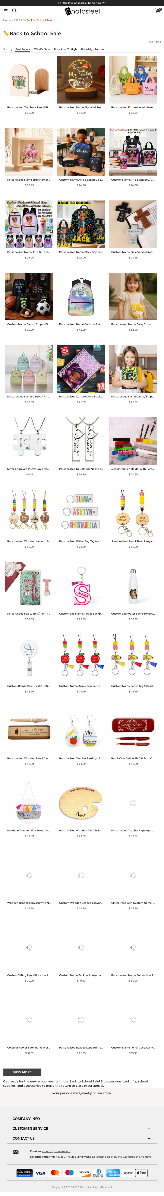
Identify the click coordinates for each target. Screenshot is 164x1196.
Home (7, 20)
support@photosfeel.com (56, 1151)
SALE (17, 20)
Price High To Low (92, 49)
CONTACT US (24, 1138)
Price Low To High (65, 49)
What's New (42, 49)
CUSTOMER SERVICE (30, 1129)
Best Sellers (22, 49)
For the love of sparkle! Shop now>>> (82, 2)
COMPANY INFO (26, 1119)
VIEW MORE (22, 1072)
